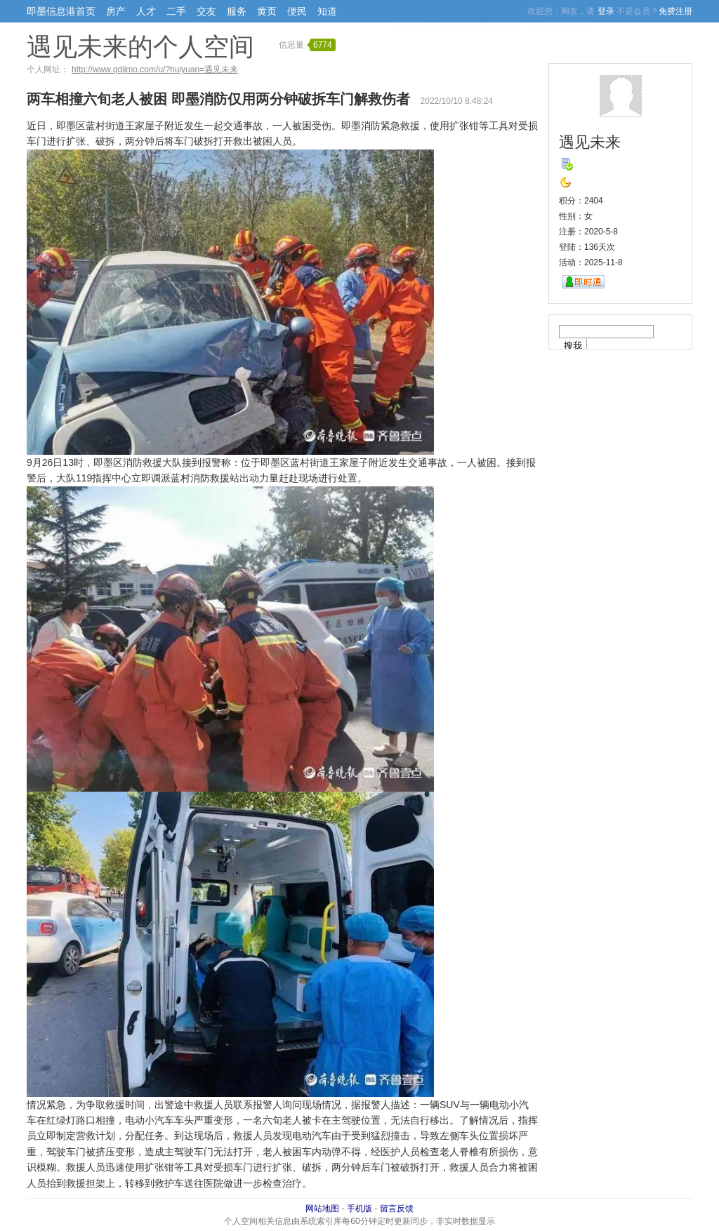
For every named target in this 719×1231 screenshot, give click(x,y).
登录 (606, 11)
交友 (206, 11)
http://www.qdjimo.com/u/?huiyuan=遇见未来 (155, 69)
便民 (297, 11)
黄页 (267, 11)
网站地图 (322, 1208)
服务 (236, 11)
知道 (327, 11)
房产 (116, 11)
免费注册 (675, 11)
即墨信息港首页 (61, 11)
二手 (176, 11)
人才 (146, 11)
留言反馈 (397, 1208)
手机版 (359, 1208)
